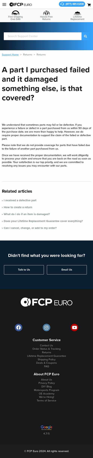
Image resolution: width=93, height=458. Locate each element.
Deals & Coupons (46, 362)
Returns (27, 54)
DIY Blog (46, 386)
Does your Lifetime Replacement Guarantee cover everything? (43, 221)
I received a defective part (20, 200)
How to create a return (18, 207)
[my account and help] (4, 4)
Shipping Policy (47, 359)
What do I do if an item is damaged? (27, 214)
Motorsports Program (46, 390)
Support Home (10, 54)
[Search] (43, 36)
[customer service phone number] (72, 4)
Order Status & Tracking (46, 348)
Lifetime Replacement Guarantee (46, 356)
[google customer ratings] (46, 429)
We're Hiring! (46, 397)
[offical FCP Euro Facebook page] (18, 327)
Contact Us (46, 345)
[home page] (20, 4)
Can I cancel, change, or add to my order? (30, 228)
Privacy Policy (46, 383)
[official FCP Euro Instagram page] (46, 327)
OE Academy (46, 393)
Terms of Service (46, 400)
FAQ (46, 366)
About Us (46, 379)
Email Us (67, 269)
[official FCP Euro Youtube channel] (74, 327)
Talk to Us (24, 269)
